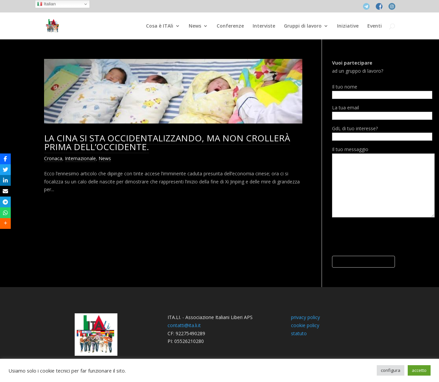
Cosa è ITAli (159, 26)
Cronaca (53, 158)
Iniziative (348, 26)
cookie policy (305, 325)
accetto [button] (419, 370)
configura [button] (390, 370)
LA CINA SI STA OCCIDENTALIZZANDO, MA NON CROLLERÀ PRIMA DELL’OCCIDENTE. (167, 142)
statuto (299, 333)
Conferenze (230, 26)
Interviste (264, 26)
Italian (46, 4)
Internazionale (80, 158)
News (195, 26)
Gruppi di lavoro (303, 26)
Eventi (374, 26)
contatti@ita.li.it (184, 325)
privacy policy (305, 317)
